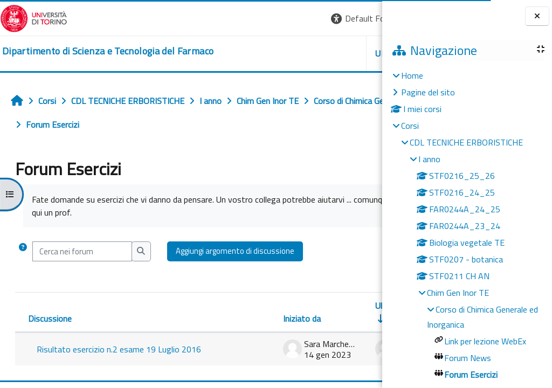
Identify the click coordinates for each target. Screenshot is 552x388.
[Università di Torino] (33, 17)
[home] (107, 51)
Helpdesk (317, 53)
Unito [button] (256, 53)
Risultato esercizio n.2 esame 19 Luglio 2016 (77, 355)
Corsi (410, 125)
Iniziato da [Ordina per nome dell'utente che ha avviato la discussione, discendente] (170, 318)
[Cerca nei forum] (82, 251)
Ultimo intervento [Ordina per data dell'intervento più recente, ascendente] (275, 305)
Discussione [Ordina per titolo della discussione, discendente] (50, 318)
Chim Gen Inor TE (458, 292)
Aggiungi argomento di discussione (235, 251)
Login (364, 18)
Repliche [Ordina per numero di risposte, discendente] (346, 318)
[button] (234, 18)
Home (412, 75)
